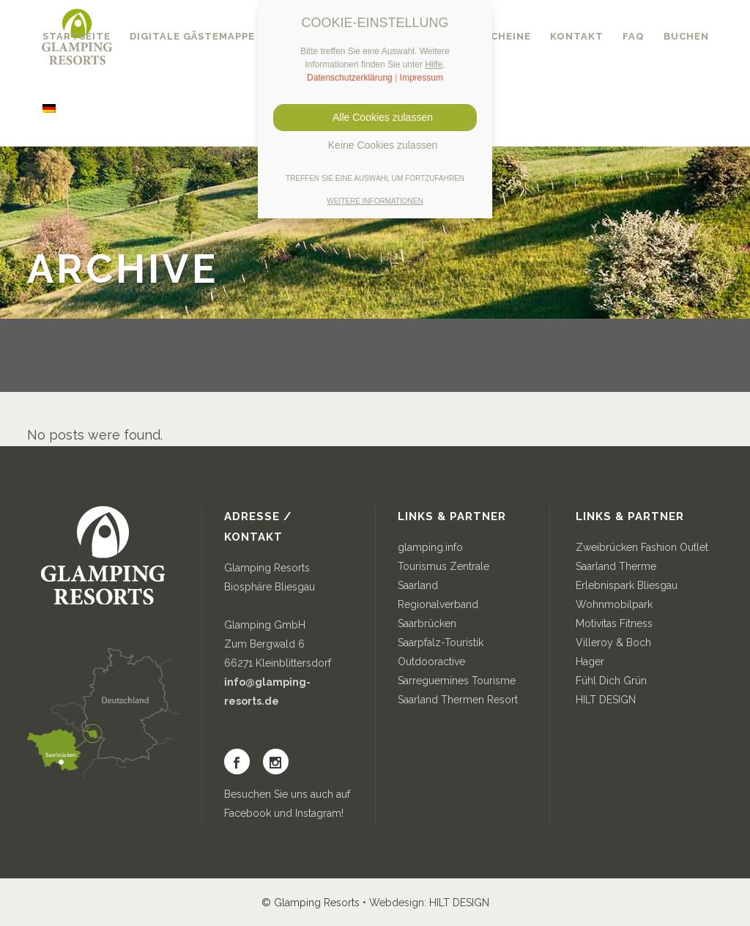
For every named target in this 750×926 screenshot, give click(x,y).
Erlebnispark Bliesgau (626, 585)
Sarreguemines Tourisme (457, 680)
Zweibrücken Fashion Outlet (642, 547)
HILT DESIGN (606, 699)
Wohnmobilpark (614, 604)
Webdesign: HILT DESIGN (429, 902)
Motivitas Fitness (614, 623)
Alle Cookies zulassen (375, 117)
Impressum (421, 78)
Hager (590, 661)
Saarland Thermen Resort (458, 699)
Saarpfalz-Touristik (440, 642)
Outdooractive (431, 661)
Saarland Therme (616, 566)
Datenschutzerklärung (350, 78)
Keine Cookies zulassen (375, 145)
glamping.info (430, 547)
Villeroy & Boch (613, 642)
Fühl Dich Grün (611, 680)
